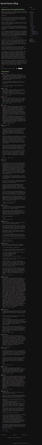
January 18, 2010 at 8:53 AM (7, 373)
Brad (3, 105)
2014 (31, 17)
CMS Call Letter (12, 129)
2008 (31, 25)
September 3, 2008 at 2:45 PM (7, 123)
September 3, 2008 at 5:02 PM (7, 203)
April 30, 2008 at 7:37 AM (7, 86)
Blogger (27, 443)
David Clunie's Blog (9, 3)
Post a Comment (5, 430)
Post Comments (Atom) (17, 437)
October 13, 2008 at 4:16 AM (7, 219)
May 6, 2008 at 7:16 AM (6, 103)
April (32, 30)
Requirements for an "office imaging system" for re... (34, 33)
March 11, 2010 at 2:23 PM (7, 389)
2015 (31, 16)
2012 (31, 20)
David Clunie (4, 125)
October (32, 27)
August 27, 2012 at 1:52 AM (7, 428)
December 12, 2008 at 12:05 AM (8, 307)
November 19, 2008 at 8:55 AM (7, 241)
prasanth (3, 334)
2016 (31, 15)
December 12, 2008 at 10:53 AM (8, 332)
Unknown (3, 73)
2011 (31, 21)
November (32, 26)
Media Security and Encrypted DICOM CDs (34, 31)
